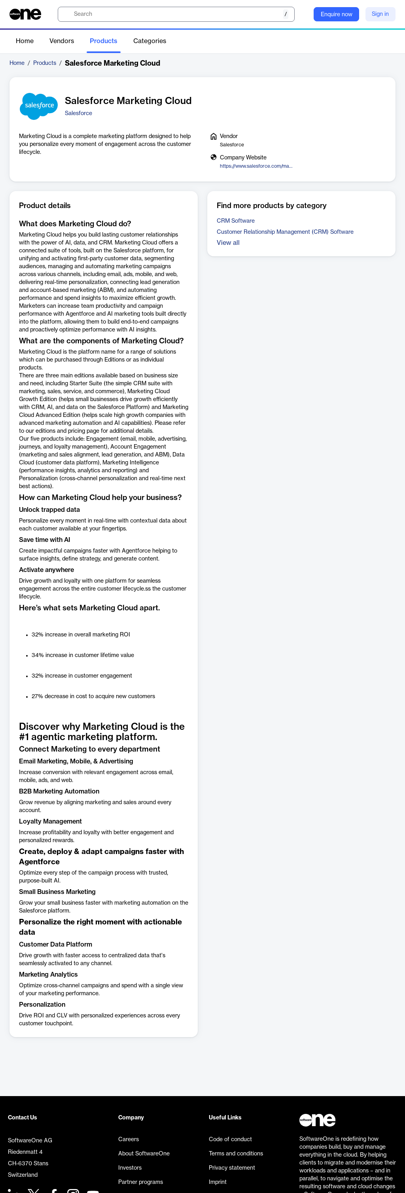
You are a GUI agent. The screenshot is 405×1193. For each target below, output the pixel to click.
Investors (130, 1168)
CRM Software (236, 221)
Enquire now (336, 14)
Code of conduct (230, 1139)
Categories (149, 41)
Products (103, 41)
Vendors (61, 41)
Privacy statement (232, 1168)
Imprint (218, 1182)
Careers (128, 1139)
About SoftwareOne (144, 1154)
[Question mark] (302, 14)
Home (25, 41)
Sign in (380, 14)
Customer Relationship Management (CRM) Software (285, 232)
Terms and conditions (236, 1154)
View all (228, 243)
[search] (176, 14)
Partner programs (140, 1182)
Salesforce (78, 113)
